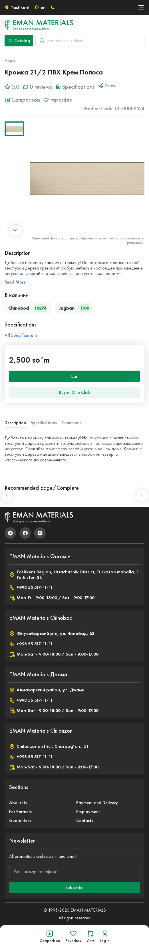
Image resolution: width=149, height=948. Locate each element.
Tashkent (17, 7)
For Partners (20, 811)
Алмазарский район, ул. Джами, (47, 690)
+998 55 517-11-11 (31, 587)
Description (15, 422)
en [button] (40, 7)
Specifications (44, 422)
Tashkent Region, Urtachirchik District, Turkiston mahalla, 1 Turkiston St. (74, 574)
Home (10, 61)
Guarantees (20, 820)
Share (107, 85)
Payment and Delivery (97, 802)
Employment (88, 811)
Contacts (84, 820)
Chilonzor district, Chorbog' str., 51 (48, 746)
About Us (18, 802)
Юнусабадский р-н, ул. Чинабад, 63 (51, 633)
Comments (71, 422)
